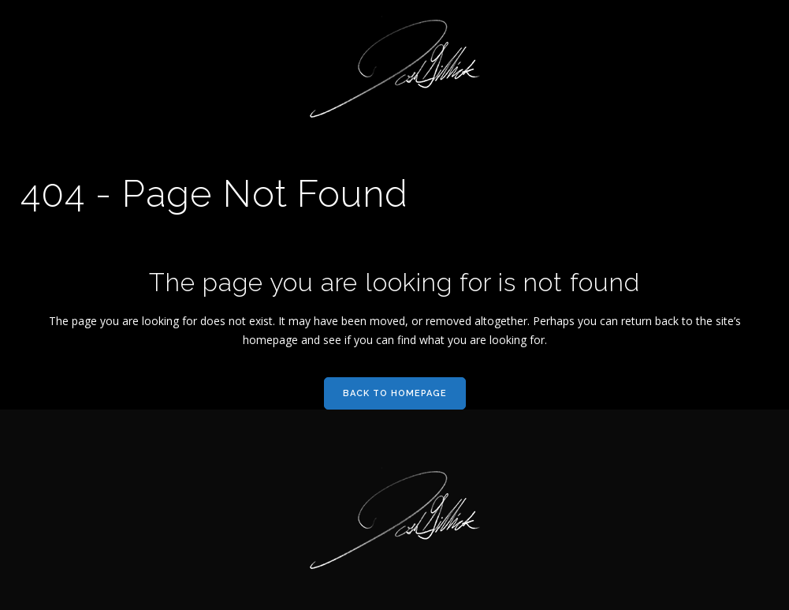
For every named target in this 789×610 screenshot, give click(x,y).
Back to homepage (395, 393)
